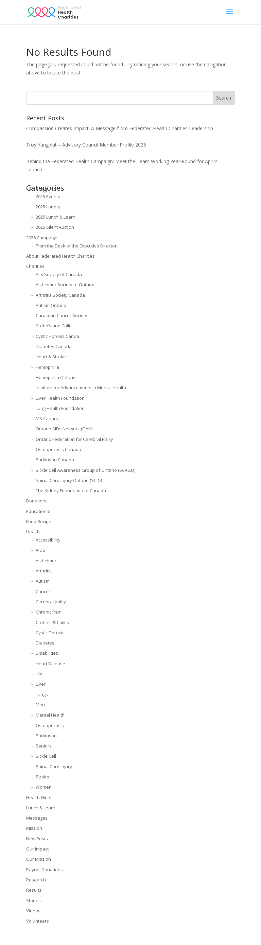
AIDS (40, 550)
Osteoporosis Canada (58, 449)
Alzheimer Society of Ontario (65, 284)
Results (33, 890)
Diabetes (45, 643)
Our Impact (37, 849)
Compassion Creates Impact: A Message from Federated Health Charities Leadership (119, 128)
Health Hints (38, 797)
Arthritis (44, 571)
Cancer (43, 591)
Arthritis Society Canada (60, 295)
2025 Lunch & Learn (55, 217)
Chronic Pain (49, 612)
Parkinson (46, 736)
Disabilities (47, 653)
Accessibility (48, 540)
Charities (35, 266)
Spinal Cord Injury (54, 766)
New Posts (37, 839)
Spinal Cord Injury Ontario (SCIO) (69, 480)
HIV (39, 674)
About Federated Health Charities (60, 256)
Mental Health (50, 715)
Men (40, 705)
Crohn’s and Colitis (55, 326)
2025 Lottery (48, 207)
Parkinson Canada (55, 460)
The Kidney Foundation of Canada (71, 490)
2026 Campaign (41, 238)
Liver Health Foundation (60, 398)
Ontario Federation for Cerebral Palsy (74, 439)
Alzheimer (46, 560)
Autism (43, 581)
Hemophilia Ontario (56, 377)
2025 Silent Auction (55, 227)
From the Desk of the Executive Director (76, 246)
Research (36, 880)
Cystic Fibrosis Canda (57, 336)
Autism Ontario (51, 305)
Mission (34, 828)
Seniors (44, 746)
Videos (33, 911)
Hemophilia (47, 367)
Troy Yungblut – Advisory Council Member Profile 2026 (86, 144)
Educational (38, 511)
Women (44, 787)
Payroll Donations (44, 869)
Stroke (42, 777)
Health (33, 532)
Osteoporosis (50, 725)
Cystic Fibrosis (50, 633)
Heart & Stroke (51, 357)
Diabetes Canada (54, 346)
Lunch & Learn (40, 808)
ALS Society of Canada (59, 274)
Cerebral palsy (51, 602)
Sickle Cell (46, 756)
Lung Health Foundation (60, 408)
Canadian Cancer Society (61, 315)
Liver (41, 684)
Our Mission (38, 859)
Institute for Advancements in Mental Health (81, 387)
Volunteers (37, 921)
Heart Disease (50, 663)
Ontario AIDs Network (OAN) (64, 429)
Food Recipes (40, 521)
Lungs (42, 694)
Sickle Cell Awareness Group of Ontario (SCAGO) (85, 470)
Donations (37, 501)
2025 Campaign (41, 188)
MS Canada (47, 418)
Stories (33, 900)
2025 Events (48, 196)
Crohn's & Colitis (52, 622)
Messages (37, 818)
